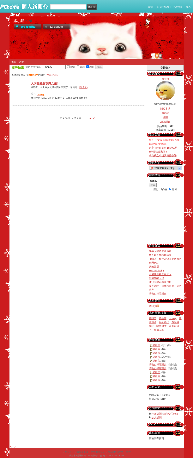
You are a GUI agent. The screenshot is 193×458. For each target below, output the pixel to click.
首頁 (13, 61)
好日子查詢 (163, 6)
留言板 (165, 113)
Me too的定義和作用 (160, 282)
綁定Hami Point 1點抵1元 (163, 147)
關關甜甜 (161, 326)
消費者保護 (82, 452)
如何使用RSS (170, 413)
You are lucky (156, 270)
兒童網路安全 (98, 452)
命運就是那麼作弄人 (160, 274)
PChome (177, 6)
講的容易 (154, 266)
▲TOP (92, 118)
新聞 (150, 6)
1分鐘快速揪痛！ (158, 151)
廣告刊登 (69, 452)
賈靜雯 (152, 318)
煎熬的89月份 (156, 278)
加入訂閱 (157, 417)
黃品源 (162, 318)
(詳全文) (83, 87)
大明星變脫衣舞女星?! (45, 83)
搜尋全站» (52, 74)
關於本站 (165, 108)
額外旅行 (164, 322)
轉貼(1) (153, 306)
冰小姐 (18, 21)
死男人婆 (159, 330)
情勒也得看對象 (157, 293)
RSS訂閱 (157, 413)
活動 (21, 61)
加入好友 (165, 121)
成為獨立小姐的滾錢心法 (163, 155)
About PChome (115, 452)
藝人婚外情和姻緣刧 (160, 255)
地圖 (165, 117)
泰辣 (151, 326)
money (173, 318)
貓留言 (156, 345)
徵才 (128, 452)
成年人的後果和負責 (160, 251)
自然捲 (175, 322)
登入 (188, 6)
